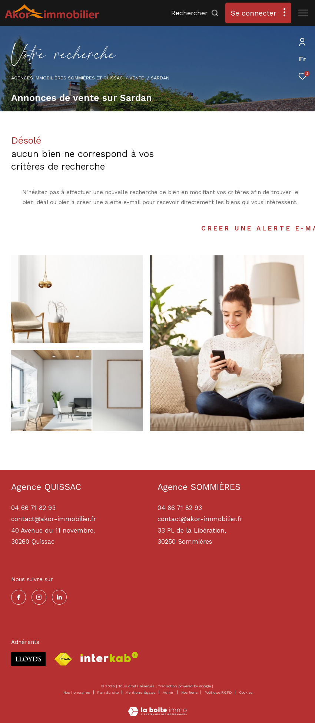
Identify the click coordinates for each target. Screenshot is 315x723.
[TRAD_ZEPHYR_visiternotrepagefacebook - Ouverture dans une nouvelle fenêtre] (18, 597)
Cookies (246, 692)
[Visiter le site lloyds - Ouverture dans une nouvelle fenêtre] (28, 659)
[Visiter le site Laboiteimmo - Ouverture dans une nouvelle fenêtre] (157, 706)
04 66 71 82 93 (180, 507)
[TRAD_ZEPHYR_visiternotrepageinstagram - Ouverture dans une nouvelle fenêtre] (39, 597)
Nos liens (190, 692)
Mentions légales (141, 692)
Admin (169, 692)
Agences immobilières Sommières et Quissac (67, 78)
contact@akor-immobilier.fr (200, 519)
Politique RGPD (218, 692)
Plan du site (108, 692)
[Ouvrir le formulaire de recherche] (195, 13)
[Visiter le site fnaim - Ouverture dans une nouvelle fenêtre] (63, 659)
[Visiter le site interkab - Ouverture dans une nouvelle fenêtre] (109, 657)
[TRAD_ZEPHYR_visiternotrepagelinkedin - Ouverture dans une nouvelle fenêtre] (59, 597)
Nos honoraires (76, 692)
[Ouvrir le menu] (303, 13)
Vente (136, 78)
